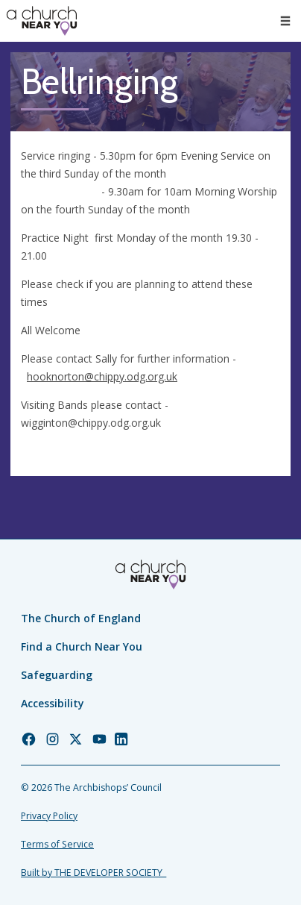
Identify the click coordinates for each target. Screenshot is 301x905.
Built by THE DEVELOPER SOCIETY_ (93, 872)
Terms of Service (57, 844)
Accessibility (52, 703)
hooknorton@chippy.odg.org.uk (102, 376)
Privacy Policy (49, 816)
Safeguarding (56, 675)
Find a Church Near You (81, 646)
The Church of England (81, 618)
